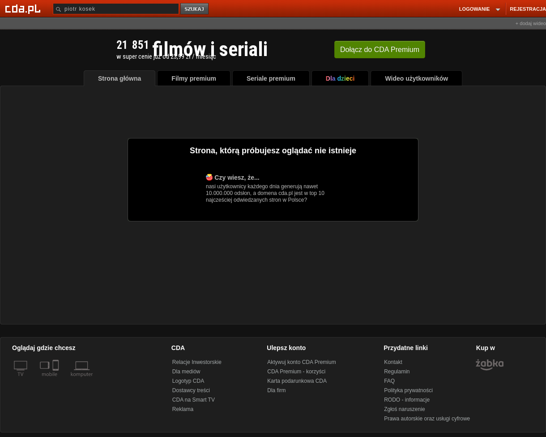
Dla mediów (186, 371)
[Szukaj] (116, 8)
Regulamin (397, 371)
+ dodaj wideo (531, 23)
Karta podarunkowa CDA (297, 381)
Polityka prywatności (408, 390)
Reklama (182, 409)
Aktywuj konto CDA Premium (301, 362)
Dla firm (276, 390)
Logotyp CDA (188, 381)
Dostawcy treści (191, 390)
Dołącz (379, 49)
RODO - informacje (407, 400)
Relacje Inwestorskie (197, 362)
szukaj (195, 9)
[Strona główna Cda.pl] (24, 8)
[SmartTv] (56, 379)
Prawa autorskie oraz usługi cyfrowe (427, 418)
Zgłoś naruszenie (404, 409)
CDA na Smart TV (193, 400)
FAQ (389, 381)
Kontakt (393, 362)
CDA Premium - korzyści (296, 371)
